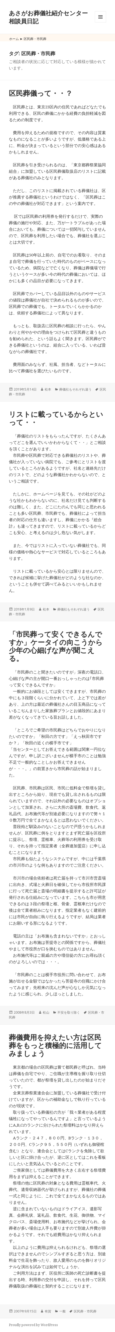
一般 (62, 1311)
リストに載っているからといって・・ (56, 418)
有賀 (48, 1311)
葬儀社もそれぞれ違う (75, 389)
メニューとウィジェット (100, 22)
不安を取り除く (68, 1012)
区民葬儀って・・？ (40, 93)
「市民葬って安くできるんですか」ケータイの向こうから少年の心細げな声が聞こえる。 (56, 646)
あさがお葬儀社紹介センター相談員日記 (48, 17)
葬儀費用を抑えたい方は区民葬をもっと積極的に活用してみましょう (55, 1045)
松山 (46, 1012)
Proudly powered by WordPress (33, 1325)
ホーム (14, 38)
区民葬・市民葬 (85, 1311)
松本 (48, 389)
